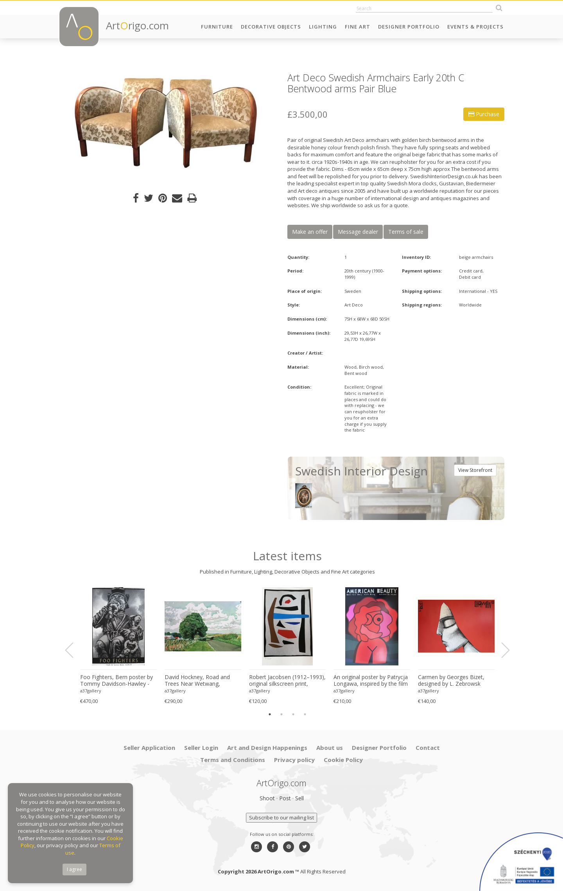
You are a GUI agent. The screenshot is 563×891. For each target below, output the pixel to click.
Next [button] (501, 650)
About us (329, 747)
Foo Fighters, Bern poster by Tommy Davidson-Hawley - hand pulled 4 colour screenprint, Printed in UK (116, 681)
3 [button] (293, 714)
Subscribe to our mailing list (281, 817)
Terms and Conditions (232, 760)
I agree (74, 869)
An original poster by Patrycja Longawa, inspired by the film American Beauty (370, 681)
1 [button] (270, 714)
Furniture (217, 26)
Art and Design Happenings (267, 747)
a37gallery (90, 691)
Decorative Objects (271, 26)
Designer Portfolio (408, 26)
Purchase (483, 114)
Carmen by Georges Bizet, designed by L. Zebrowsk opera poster (451, 681)
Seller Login (201, 747)
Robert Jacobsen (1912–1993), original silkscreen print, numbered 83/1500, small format (287, 681)
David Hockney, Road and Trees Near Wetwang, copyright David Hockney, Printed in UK (197, 681)
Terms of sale (405, 231)
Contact (428, 747)
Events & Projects (475, 26)
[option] (167, 124)
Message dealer (358, 231)
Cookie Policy (343, 760)
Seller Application (149, 747)
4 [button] (305, 714)
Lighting (323, 26)
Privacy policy (294, 760)
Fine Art (357, 26)
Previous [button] (74, 650)
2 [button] (281, 714)
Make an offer (310, 231)
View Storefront (475, 470)
